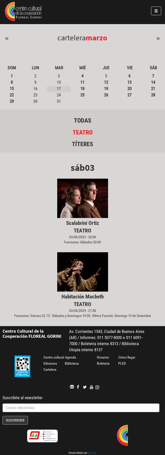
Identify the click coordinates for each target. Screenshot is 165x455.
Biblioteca (72, 363)
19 (106, 88)
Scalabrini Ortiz (82, 223)
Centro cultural (53, 357)
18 (82, 88)
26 (106, 94)
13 (129, 82)
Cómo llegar (126, 357)
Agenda (70, 357)
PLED (122, 363)
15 (12, 88)
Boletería (103, 363)
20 (129, 88)
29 (12, 101)
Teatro (83, 132)
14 (153, 82)
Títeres (82, 144)
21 (153, 88)
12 (106, 82)
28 (153, 94)
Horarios (103, 357)
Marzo (96, 37)
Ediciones (50, 363)
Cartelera (49, 369)
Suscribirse (15, 420)
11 (82, 82)
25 (82, 94)
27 (129, 94)
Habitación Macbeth (83, 297)
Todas (82, 120)
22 (12, 94)
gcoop (92, 453)
